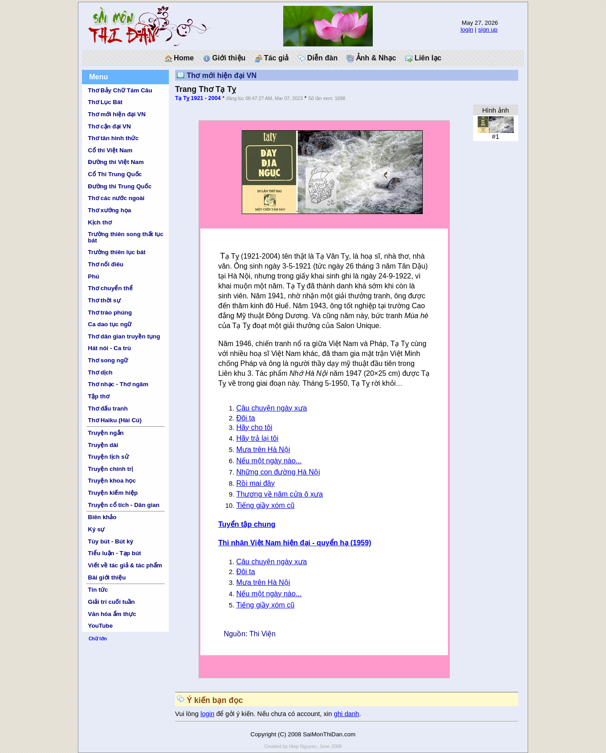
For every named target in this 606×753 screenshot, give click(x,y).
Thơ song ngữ (108, 360)
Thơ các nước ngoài (116, 198)
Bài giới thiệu (107, 577)
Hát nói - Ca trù (109, 348)
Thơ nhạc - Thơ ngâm (118, 384)
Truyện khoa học (112, 480)
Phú (93, 276)
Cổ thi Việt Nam (110, 150)
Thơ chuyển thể (110, 288)
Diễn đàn (318, 58)
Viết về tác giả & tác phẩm (125, 565)
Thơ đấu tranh (107, 408)
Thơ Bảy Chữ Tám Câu (120, 90)
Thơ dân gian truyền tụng (124, 336)
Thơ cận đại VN (109, 126)
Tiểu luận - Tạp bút (114, 553)
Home (179, 58)
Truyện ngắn (105, 432)
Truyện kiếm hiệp (113, 492)
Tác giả (272, 58)
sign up (487, 29)
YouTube (100, 625)
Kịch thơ (99, 222)
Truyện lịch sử (108, 456)
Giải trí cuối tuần (111, 601)
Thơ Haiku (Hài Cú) (114, 420)
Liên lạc (423, 58)
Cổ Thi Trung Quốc (115, 174)
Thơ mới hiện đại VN (116, 114)
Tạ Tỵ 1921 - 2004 (198, 98)
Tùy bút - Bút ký (110, 541)
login (467, 29)
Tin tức (98, 589)
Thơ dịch (100, 372)
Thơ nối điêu (105, 264)
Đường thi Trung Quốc (119, 186)
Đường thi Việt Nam (116, 162)
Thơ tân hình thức (113, 138)
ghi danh (346, 713)
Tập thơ (98, 396)
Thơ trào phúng (110, 312)
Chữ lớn (98, 638)
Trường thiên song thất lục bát (125, 237)
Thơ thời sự (104, 300)
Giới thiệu (224, 58)
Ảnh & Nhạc (371, 58)
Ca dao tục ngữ (109, 324)
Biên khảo (102, 517)
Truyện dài (103, 445)
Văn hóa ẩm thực (112, 614)
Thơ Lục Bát (105, 102)
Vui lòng (188, 713)
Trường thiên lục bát (116, 252)
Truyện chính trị (110, 468)
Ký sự (96, 529)
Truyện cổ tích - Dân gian (123, 505)
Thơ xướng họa (109, 210)
